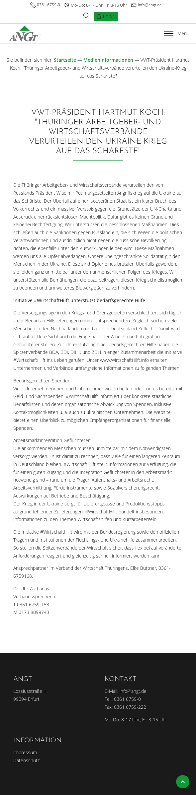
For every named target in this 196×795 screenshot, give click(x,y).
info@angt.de (150, 5)
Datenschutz (26, 760)
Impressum (25, 752)
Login (109, 17)
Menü (176, 33)
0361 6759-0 (48, 5)
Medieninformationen (108, 60)
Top (182, 781)
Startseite (65, 60)
